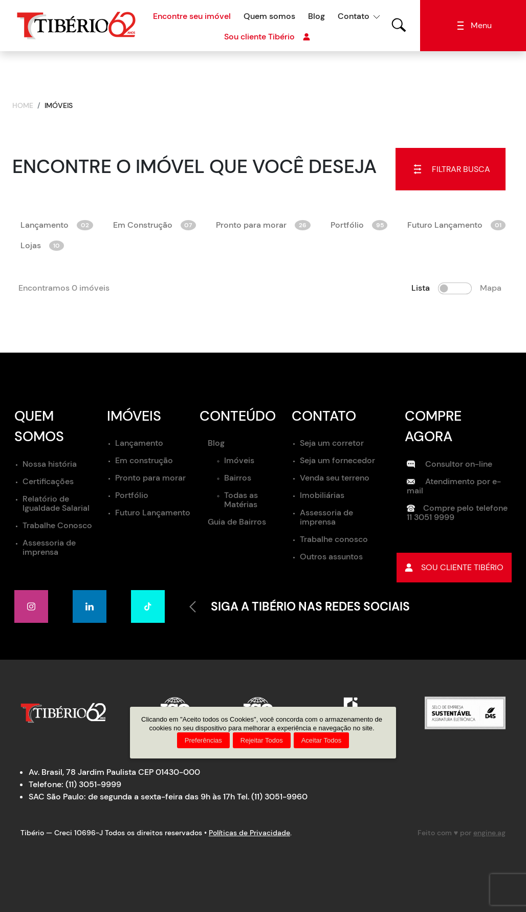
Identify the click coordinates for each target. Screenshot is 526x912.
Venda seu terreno (334, 477)
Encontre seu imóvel (192, 16)
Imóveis (239, 460)
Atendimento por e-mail (454, 486)
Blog (316, 16)
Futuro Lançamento (456, 225)
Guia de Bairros (237, 521)
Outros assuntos (331, 556)
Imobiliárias (322, 495)
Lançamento (56, 225)
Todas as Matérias (241, 500)
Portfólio (359, 225)
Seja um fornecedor (337, 460)
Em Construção (154, 225)
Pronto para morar (263, 225)
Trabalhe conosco (334, 539)
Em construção (144, 460)
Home (22, 105)
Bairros (237, 477)
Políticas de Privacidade (249, 832)
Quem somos (269, 16)
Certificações (48, 481)
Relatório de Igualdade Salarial (56, 503)
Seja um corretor (332, 443)
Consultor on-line (449, 464)
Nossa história (50, 464)
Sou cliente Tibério (267, 36)
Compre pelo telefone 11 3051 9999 (457, 513)
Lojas (42, 245)
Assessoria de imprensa (49, 547)
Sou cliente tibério (454, 567)
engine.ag (489, 832)
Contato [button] (353, 16)
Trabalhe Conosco (57, 525)
